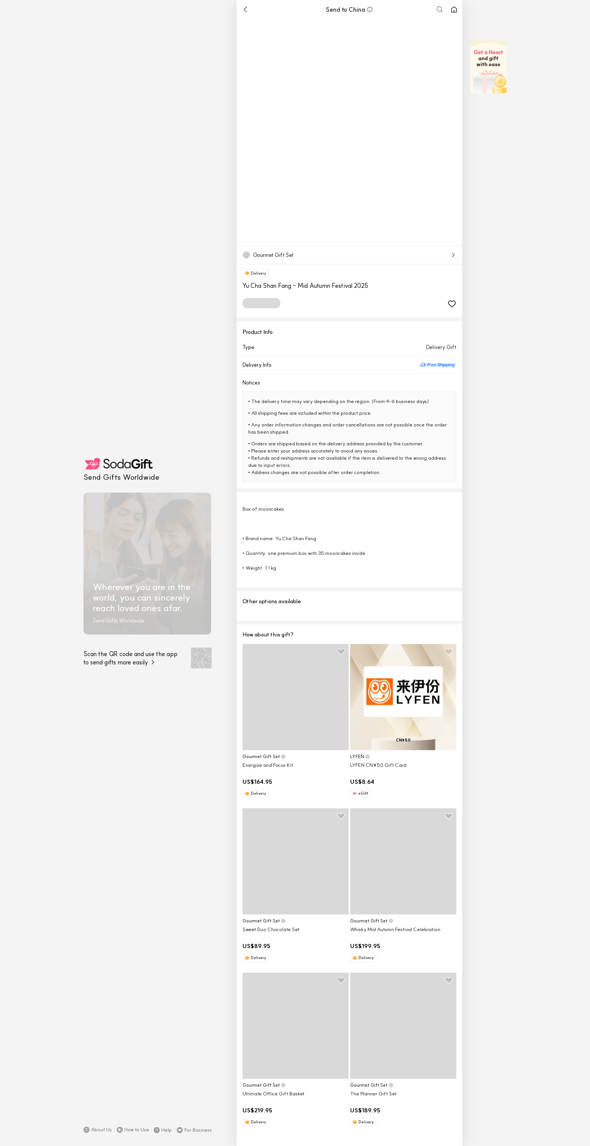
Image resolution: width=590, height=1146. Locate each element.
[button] (97, 1130)
